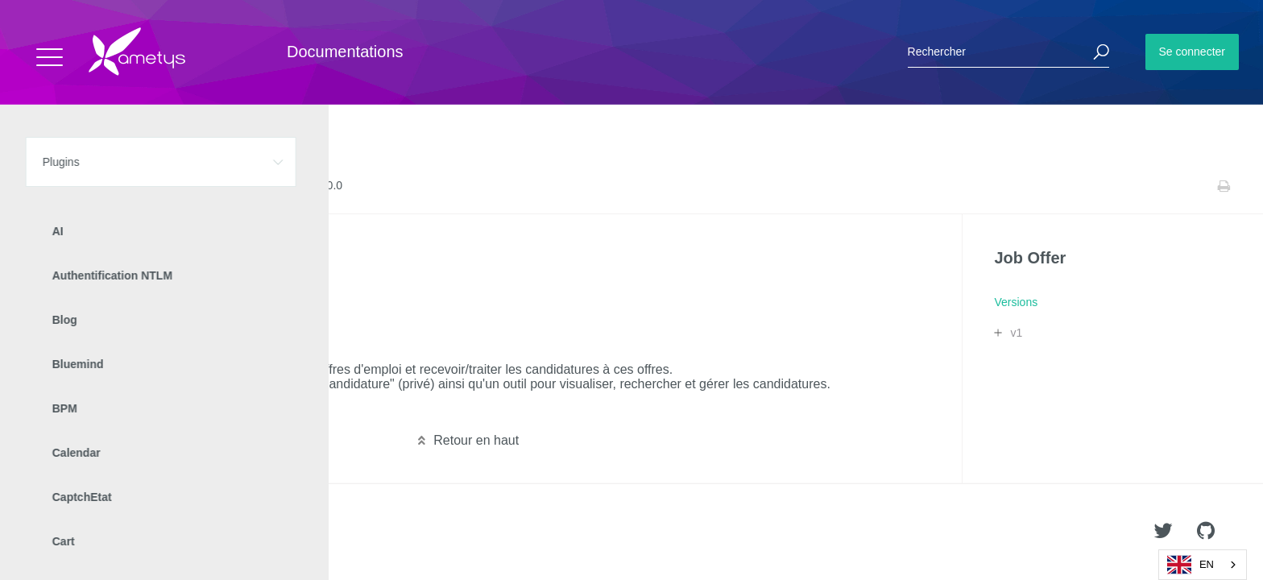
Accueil (48, 186)
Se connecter (1192, 51)
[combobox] (1202, 564)
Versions (198, 186)
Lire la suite (65, 409)
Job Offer (145, 186)
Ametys (106, 532)
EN (1190, 565)
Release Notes (264, 186)
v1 (1016, 332)
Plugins (94, 186)
